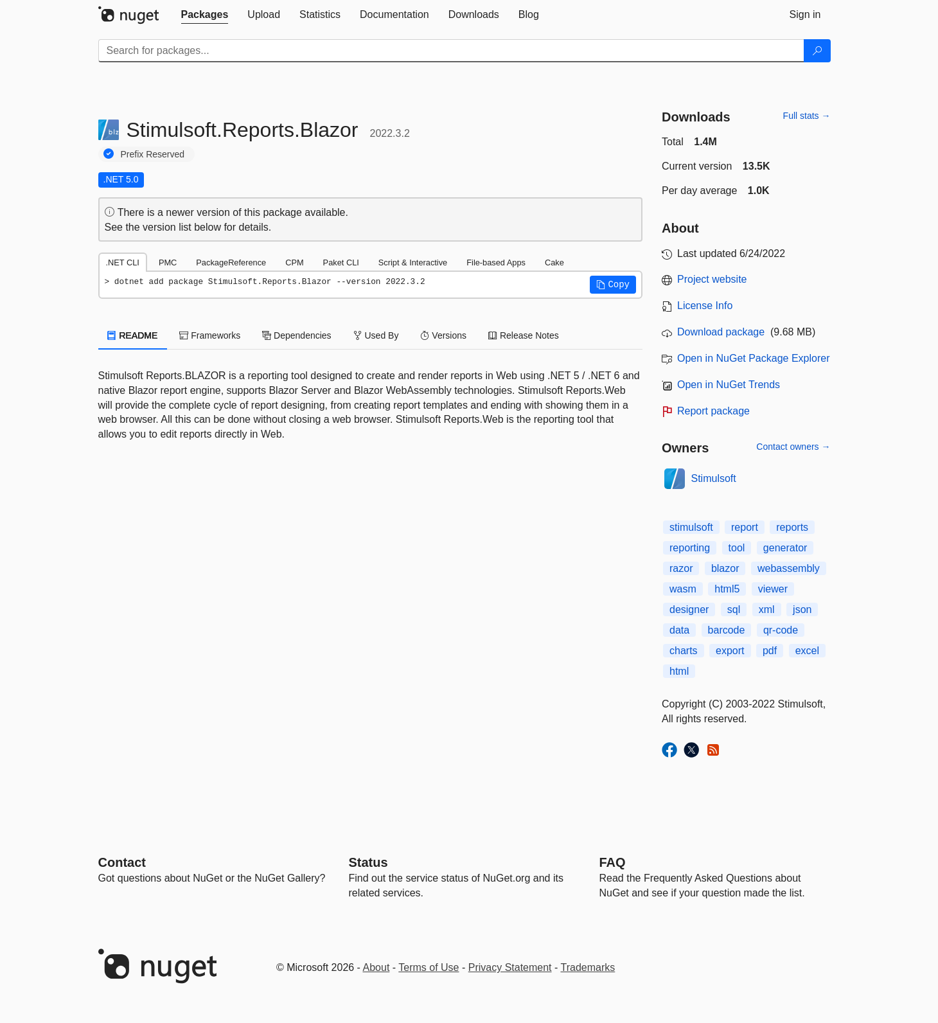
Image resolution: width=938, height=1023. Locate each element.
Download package (721, 331)
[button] (613, 285)
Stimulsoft (713, 478)
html (679, 671)
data (679, 630)
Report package (713, 410)
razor (681, 568)
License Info (704, 305)
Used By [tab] (376, 335)
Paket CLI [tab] (341, 262)
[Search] (817, 50)
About (376, 967)
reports (792, 527)
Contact (122, 862)
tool (737, 547)
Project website (712, 279)
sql (733, 609)
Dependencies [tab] (296, 335)
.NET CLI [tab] (122, 262)
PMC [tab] (168, 262)
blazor (725, 568)
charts (683, 650)
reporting (689, 547)
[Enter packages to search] (451, 50)
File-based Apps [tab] (496, 262)
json (802, 609)
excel (807, 650)
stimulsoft (691, 527)
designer (689, 609)
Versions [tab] (443, 335)
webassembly (788, 568)
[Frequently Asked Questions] (612, 862)
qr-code (780, 630)
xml (767, 609)
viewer (773, 588)
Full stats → (807, 116)
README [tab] (133, 335)
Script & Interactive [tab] (412, 262)
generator (785, 547)
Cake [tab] (554, 262)
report (744, 527)
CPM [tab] (294, 262)
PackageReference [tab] (231, 262)
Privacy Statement (510, 967)
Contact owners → (793, 446)
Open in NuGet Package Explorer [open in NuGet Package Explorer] (753, 358)
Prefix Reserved (153, 154)
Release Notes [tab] (523, 335)
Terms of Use (428, 967)
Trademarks (588, 967)
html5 (726, 588)
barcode (726, 630)
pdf (770, 650)
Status (368, 862)
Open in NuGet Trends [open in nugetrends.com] (728, 384)
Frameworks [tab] (209, 335)
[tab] (205, 15)
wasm (682, 588)
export (730, 650)
